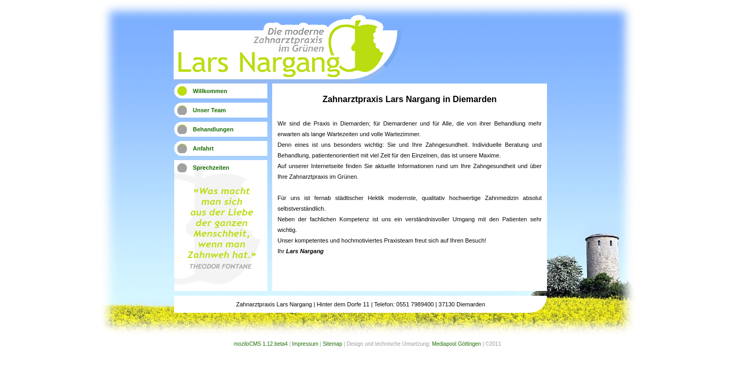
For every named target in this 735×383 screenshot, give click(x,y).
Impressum (305, 344)
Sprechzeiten (211, 167)
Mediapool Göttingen (456, 344)
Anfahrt (203, 148)
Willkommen (210, 91)
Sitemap (332, 344)
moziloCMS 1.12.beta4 (261, 344)
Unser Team (209, 110)
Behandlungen (213, 129)
